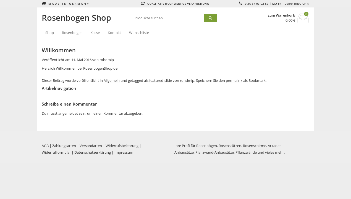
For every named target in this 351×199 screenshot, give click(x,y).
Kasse (95, 32)
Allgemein (112, 80)
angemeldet (68, 113)
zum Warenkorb (281, 15)
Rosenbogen (72, 32)
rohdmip (106, 59)
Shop (49, 32)
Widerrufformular (56, 152)
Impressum (123, 152)
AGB (45, 145)
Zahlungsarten (64, 145)
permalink (234, 80)
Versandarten (91, 145)
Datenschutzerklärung (92, 152)
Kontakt (114, 32)
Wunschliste (139, 32)
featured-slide (160, 80)
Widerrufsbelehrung (122, 145)
